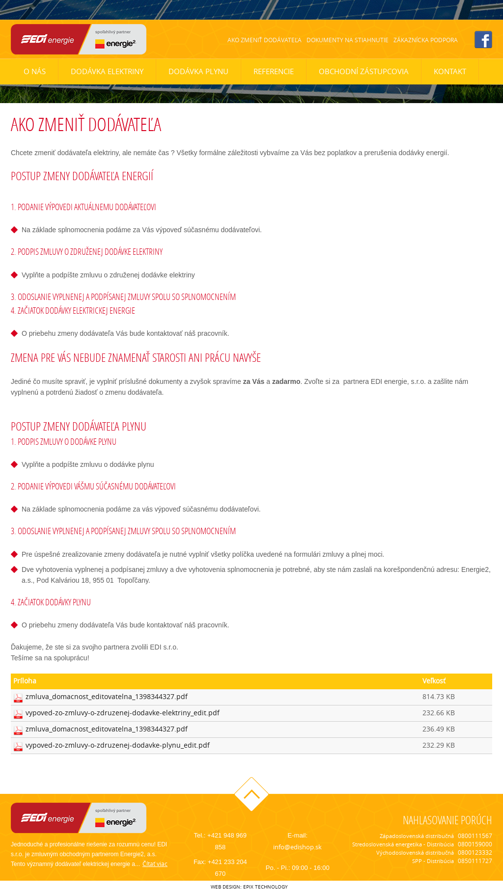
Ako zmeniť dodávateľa (264, 40)
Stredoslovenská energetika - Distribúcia (403, 844)
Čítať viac (155, 863)
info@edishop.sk (297, 847)
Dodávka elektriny (107, 71)
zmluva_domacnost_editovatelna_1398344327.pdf (107, 697)
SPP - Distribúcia (433, 861)
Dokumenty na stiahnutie (348, 40)
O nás (35, 71)
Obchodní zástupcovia (364, 71)
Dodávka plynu (198, 71)
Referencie (273, 71)
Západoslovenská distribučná (417, 836)
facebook (483, 39)
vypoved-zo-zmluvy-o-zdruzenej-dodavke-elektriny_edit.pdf (123, 713)
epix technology (265, 887)
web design (225, 887)
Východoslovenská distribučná (415, 852)
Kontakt (450, 71)
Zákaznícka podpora (425, 40)
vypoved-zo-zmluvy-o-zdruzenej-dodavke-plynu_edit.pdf (118, 745)
